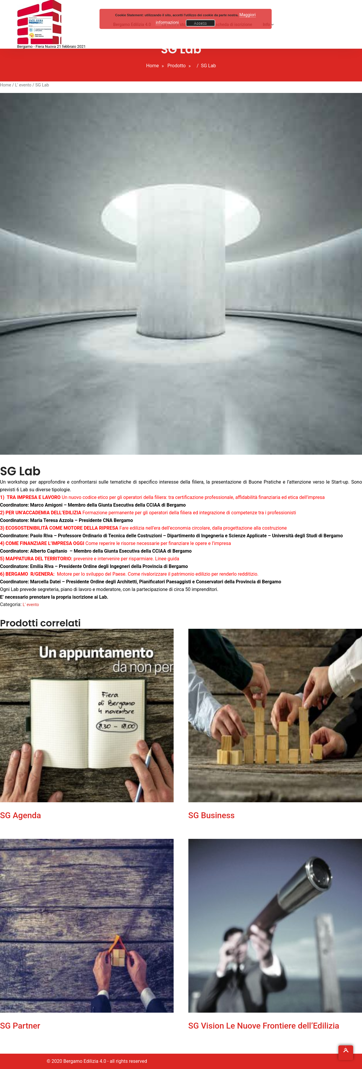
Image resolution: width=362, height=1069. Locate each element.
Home (152, 65)
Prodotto (176, 65)
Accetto (200, 23)
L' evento (23, 85)
